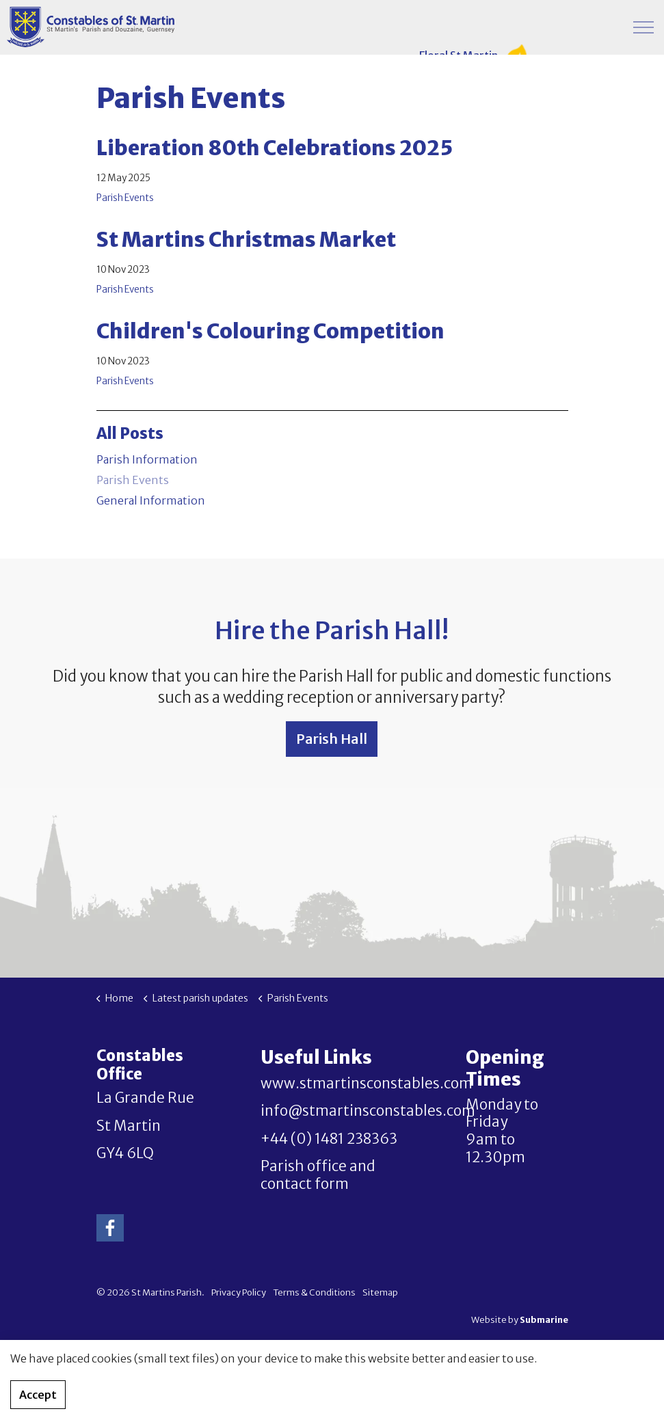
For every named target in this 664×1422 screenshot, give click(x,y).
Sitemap (380, 1292)
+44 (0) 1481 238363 (329, 1139)
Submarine (544, 1320)
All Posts (129, 433)
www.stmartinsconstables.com (367, 1083)
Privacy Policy (238, 1292)
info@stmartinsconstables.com (368, 1111)
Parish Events (125, 198)
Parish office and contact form (318, 1175)
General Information (150, 500)
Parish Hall (332, 739)
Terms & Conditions (314, 1292)
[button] (332, 1375)
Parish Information (147, 459)
